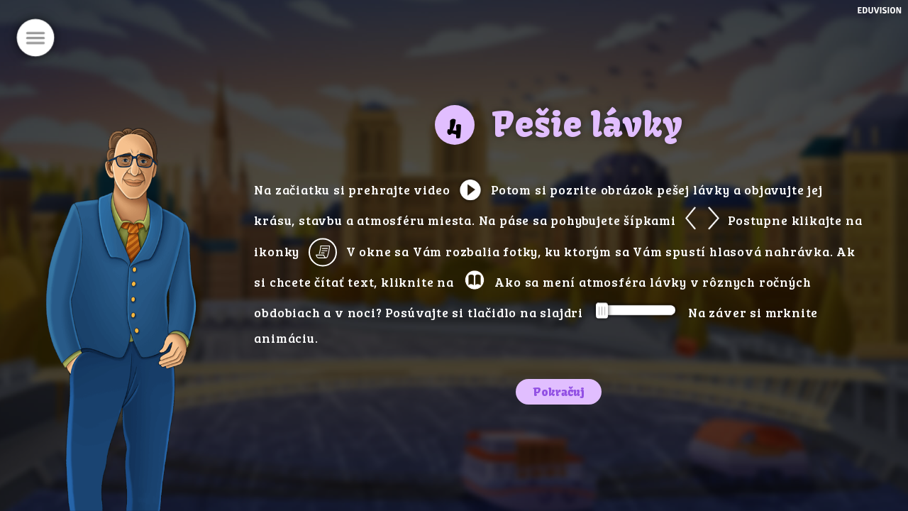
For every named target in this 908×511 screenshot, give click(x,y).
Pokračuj (559, 392)
